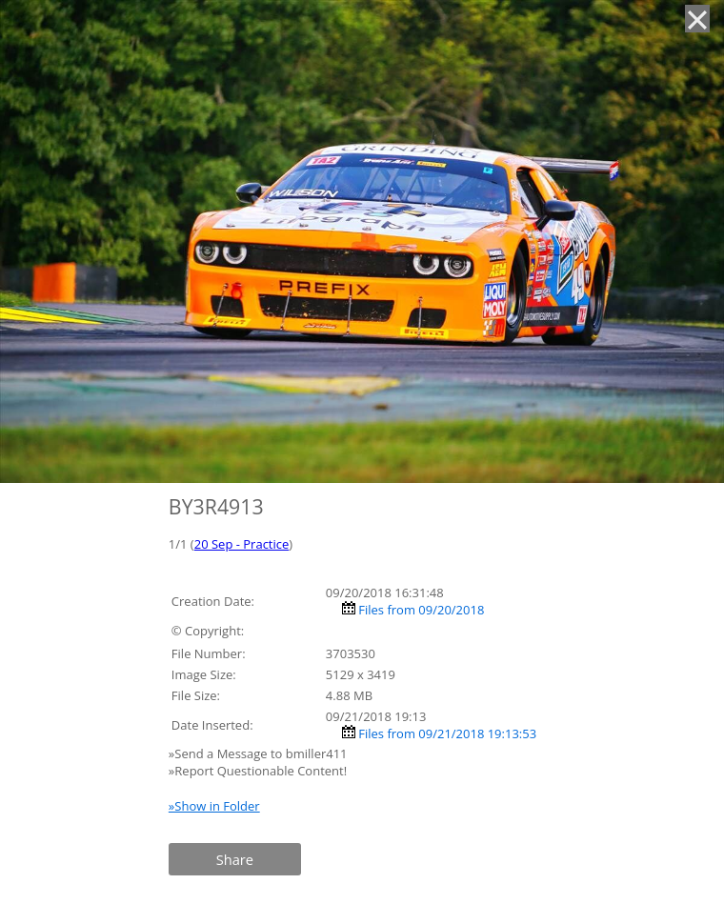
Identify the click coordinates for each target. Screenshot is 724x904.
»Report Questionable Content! (258, 770)
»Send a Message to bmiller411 (260, 753)
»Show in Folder (214, 805)
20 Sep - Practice (242, 543)
